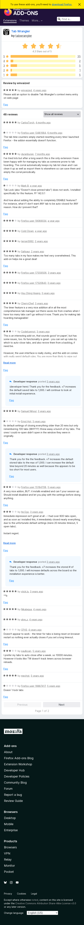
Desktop (10, 818)
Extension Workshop (18, 764)
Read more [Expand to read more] (9, 362)
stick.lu (25, 591)
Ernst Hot (26, 421)
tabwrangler (23, 35)
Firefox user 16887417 (33, 686)
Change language (13, 912)
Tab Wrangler (20, 31)
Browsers (10, 847)
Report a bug (13, 794)
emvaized (26, 90)
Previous (22, 704)
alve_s (24, 619)
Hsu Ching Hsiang (30, 293)
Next (62, 704)
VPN (7, 853)
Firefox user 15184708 (33, 487)
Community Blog (15, 782)
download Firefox (62, 4)
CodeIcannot (28, 331)
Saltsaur (25, 251)
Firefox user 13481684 (33, 132)
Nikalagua (26, 609)
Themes (24, 20)
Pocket (9, 871)
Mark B (25, 185)
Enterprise (11, 830)
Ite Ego (25, 511)
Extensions (10, 20)
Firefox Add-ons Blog (19, 758)
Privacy (8, 893)
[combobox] (68, 19)
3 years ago (54, 272)
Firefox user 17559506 (34, 272)
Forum (8, 788)
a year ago (36, 185)
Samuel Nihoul (28, 411)
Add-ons (10, 746)
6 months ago (54, 132)
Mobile (8, 824)
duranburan (27, 154)
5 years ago (39, 651)
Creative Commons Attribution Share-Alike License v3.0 (45, 903)
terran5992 (27, 241)
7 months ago (42, 154)
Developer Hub (14, 770)
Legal (34, 893)
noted (35, 899)
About (8, 752)
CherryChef (27, 303)
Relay (8, 859)
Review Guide (13, 801)
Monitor (9, 865)
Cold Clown (27, 231)
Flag (5, 104)
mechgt (25, 675)
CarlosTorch (27, 122)
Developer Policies (16, 776)
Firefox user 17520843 (33, 283)
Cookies (21, 893)
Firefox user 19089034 (33, 220)
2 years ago (41, 241)
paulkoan (26, 651)
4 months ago (43, 122)
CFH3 (24, 629)
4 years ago (39, 90)
